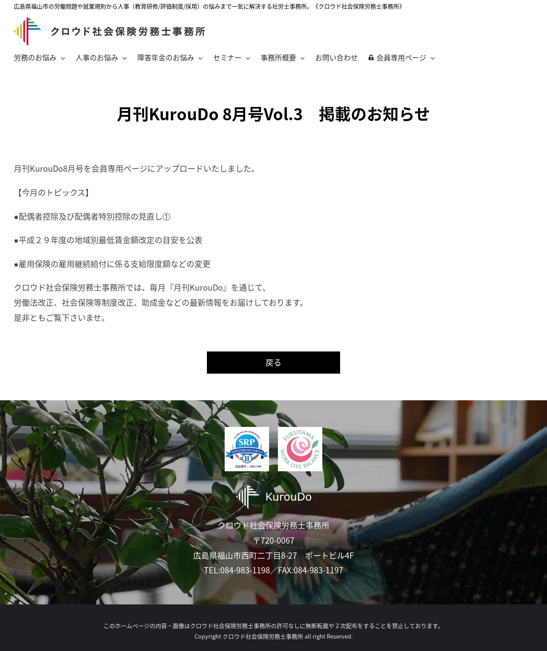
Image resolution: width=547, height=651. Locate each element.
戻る (273, 362)
